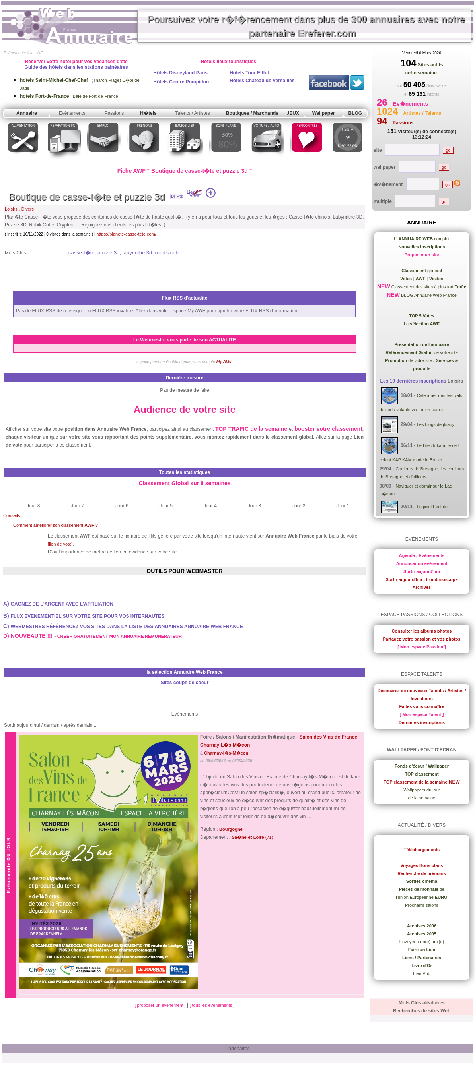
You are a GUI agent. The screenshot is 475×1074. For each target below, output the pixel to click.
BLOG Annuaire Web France (428, 295)
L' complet (422, 238)
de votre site (421, 352)
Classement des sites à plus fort (428, 286)
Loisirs (11, 209)
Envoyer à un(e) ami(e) (421, 941)
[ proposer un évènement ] (160, 1005)
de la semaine (422, 797)
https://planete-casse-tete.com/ (126, 234)
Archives (422, 587)
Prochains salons (421, 905)
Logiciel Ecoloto (432, 507)
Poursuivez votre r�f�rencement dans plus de (306, 26)
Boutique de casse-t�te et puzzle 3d (87, 197)
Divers (27, 209)
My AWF (224, 361)
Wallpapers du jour (421, 790)
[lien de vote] (60, 544)
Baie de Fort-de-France (69, 96)
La (422, 323)
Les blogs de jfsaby (435, 424)
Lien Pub (421, 973)
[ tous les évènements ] (211, 1005)
